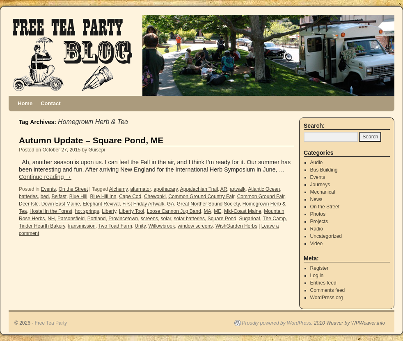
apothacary (165, 189)
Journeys (320, 184)
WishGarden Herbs (236, 226)
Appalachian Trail (199, 189)
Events (48, 189)
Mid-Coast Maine (242, 211)
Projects (319, 221)
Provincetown (123, 218)
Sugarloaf (249, 218)
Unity (140, 226)
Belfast (58, 196)
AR (223, 189)
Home (25, 103)
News (316, 199)
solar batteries (189, 218)
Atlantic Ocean (264, 189)
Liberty (109, 211)
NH (51, 218)
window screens (195, 226)
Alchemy (118, 189)
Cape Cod (130, 196)
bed (45, 196)
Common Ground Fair (260, 196)
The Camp (274, 218)
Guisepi (97, 150)
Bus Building (324, 170)
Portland (96, 218)
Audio (316, 162)
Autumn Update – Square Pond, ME (91, 140)
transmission (81, 226)
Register (319, 268)
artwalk (237, 189)
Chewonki (155, 196)
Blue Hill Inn (103, 196)
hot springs (87, 211)
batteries (28, 196)
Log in (317, 275)
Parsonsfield (71, 218)
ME (217, 211)
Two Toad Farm (115, 226)
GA (170, 204)
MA (207, 211)
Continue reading (45, 177)
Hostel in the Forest (51, 211)
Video (316, 243)
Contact (50, 103)
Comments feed (327, 290)
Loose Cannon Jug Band (174, 211)
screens (149, 218)
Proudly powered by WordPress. (277, 323)
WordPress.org (326, 297)
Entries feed (323, 283)
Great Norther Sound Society (208, 204)
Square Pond (222, 218)
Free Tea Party (51, 323)
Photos (317, 214)
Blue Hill (78, 196)
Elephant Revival (100, 204)
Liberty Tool (131, 211)
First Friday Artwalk (143, 204)
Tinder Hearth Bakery (42, 226)
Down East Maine (60, 204)
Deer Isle (29, 204)
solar (166, 218)
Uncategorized (326, 236)
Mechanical (322, 192)
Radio (316, 229)
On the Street (73, 189)
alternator (141, 189)
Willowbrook (161, 226)
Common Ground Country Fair (201, 196)
